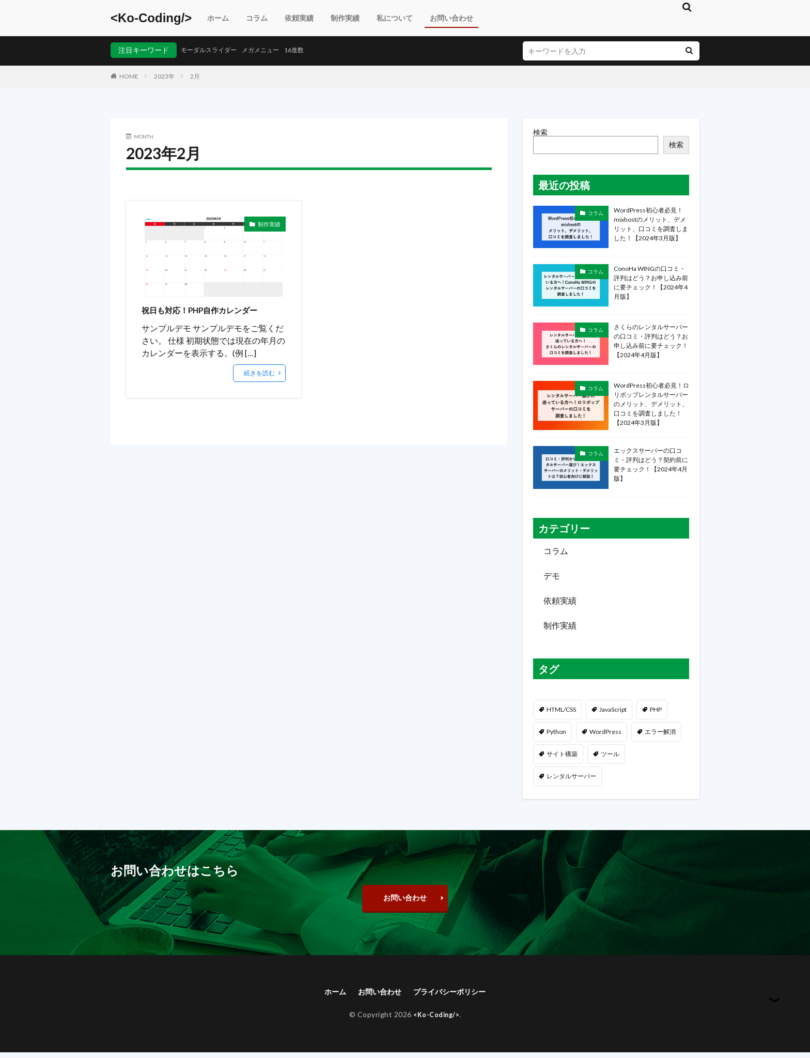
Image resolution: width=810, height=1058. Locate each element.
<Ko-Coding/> (151, 18)
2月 (195, 76)
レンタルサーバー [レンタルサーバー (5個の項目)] (571, 776)
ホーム (218, 17)
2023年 (164, 76)
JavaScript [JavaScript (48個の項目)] (613, 709)
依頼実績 (299, 17)
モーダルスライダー (213, 49)
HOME (128, 76)
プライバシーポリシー (454, 996)
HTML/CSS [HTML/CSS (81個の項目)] (561, 709)
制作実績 (345, 17)
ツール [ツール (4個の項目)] (610, 754)
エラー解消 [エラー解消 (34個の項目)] (660, 731)
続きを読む (259, 373)
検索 (540, 132)
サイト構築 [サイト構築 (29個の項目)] (562, 754)
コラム (257, 17)
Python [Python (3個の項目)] (556, 731)
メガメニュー (272, 49)
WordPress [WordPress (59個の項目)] (605, 731)
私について (395, 17)
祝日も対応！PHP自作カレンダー (211, 309)
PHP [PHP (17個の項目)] (656, 709)
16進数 (311, 49)
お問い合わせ (451, 17)
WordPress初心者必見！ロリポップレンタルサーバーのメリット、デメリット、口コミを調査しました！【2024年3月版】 (651, 403)
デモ (551, 575)
